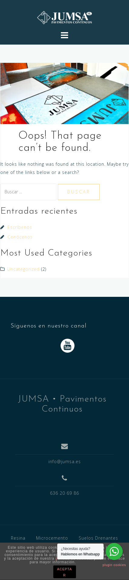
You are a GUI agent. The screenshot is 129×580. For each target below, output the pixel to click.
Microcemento (52, 538)
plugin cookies (114, 565)
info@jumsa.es (64, 461)
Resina (18, 538)
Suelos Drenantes (98, 538)
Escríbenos (20, 227)
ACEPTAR (64, 572)
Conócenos (20, 237)
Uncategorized (23, 269)
